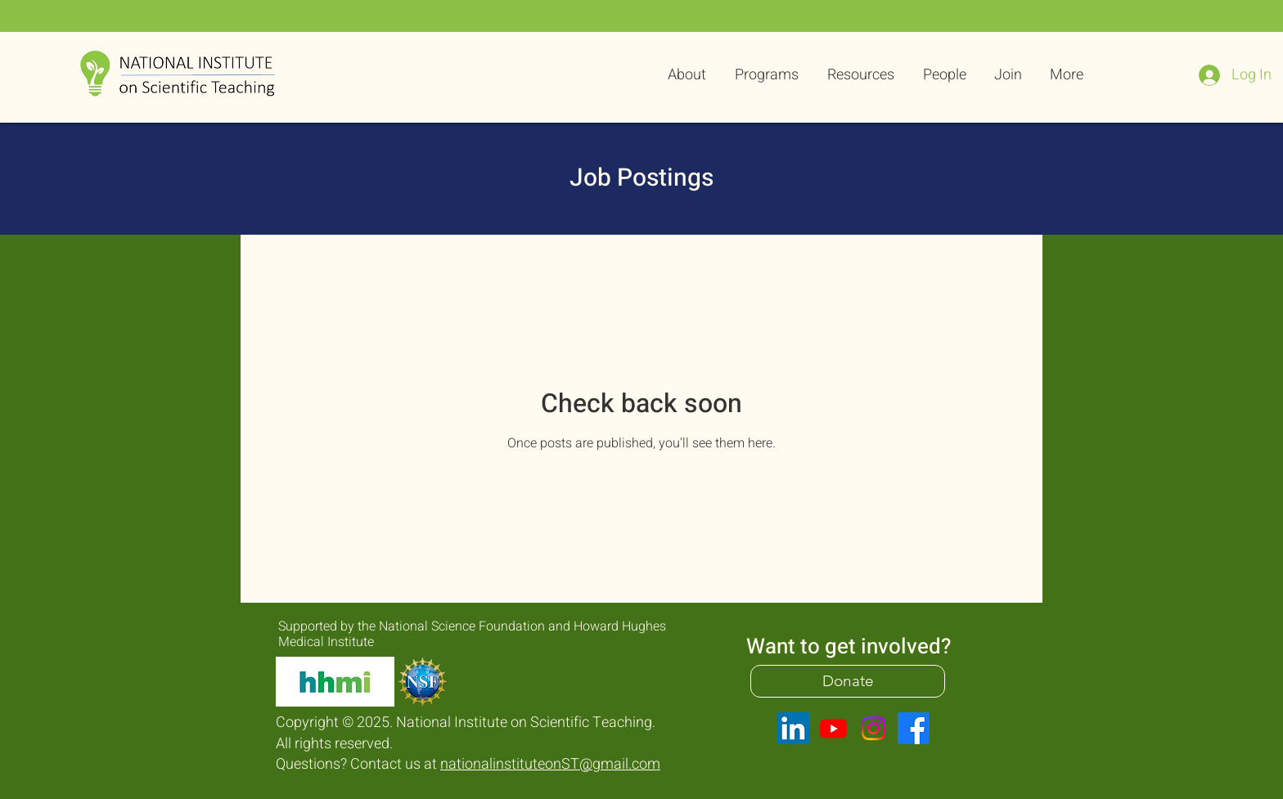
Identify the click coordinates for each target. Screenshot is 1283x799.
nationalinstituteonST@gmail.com (550, 764)
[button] (764, 75)
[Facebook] (914, 728)
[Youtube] (833, 728)
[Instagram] (873, 728)
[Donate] (847, 681)
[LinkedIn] (793, 728)
